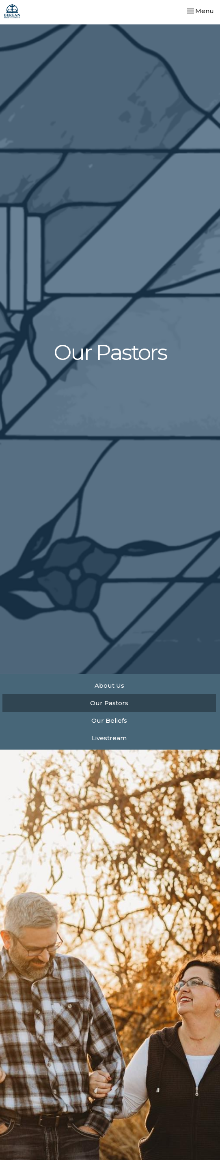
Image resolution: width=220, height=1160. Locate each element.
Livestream (109, 738)
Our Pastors (109, 703)
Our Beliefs (109, 720)
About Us (109, 685)
